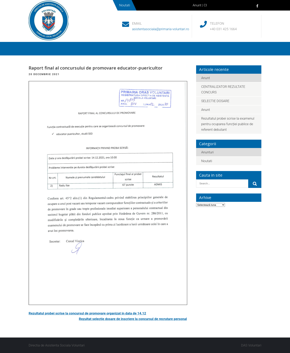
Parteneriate (197, 48)
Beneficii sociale (111, 48)
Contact (223, 48)
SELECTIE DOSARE (215, 101)
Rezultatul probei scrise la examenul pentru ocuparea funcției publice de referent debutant (227, 124)
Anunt (198, 5)
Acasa (38, 48)
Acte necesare (144, 48)
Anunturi (207, 152)
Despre (58, 48)
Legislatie (82, 48)
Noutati (171, 48)
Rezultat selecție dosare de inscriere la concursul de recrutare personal (133, 319)
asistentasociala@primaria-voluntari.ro (160, 29)
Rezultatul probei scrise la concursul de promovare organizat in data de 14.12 (87, 313)
